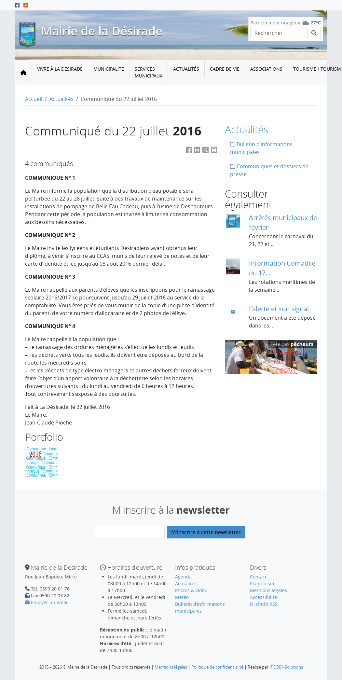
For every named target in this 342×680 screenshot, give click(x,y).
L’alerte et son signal (279, 308)
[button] (214, 151)
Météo (182, 597)
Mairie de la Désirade (101, 31)
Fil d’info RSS (264, 604)
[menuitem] (60, 72)
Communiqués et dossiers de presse (269, 170)
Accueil (33, 99)
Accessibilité (263, 597)
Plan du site (263, 583)
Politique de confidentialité (217, 667)
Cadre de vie (224, 69)
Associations (266, 69)
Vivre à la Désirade (60, 69)
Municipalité (108, 69)
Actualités (186, 69)
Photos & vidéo (191, 590)
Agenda (183, 577)
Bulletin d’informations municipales (261, 148)
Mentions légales (268, 590)
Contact (258, 577)
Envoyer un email (47, 602)
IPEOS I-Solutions (286, 667)
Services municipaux (148, 72)
